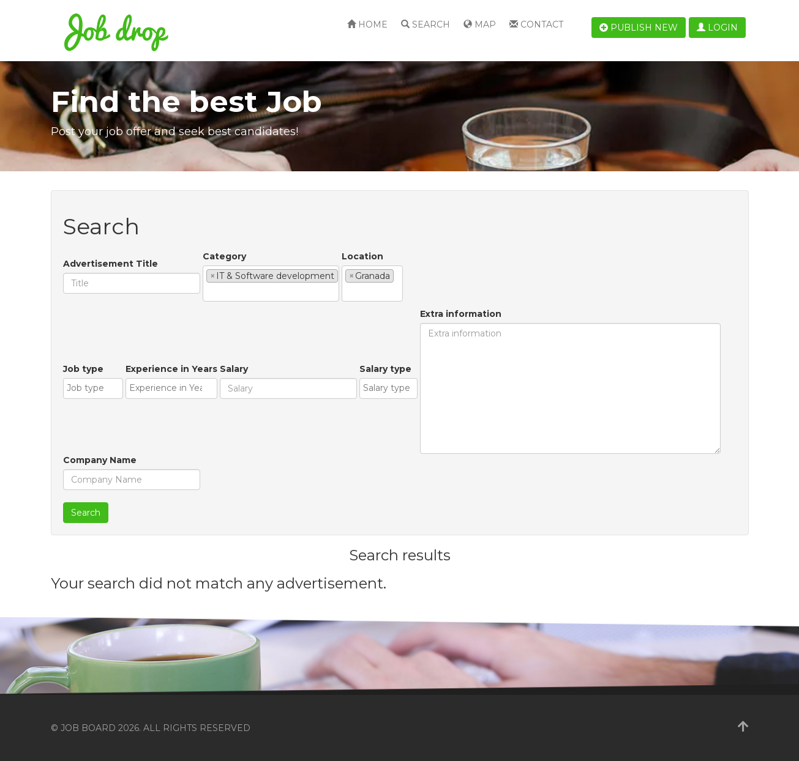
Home (367, 24)
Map (479, 24)
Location (362, 256)
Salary (234, 368)
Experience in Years (171, 368)
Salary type (385, 368)
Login (717, 27)
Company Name (100, 460)
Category (224, 256)
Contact (536, 24)
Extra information (460, 313)
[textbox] (209, 292)
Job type (83, 368)
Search (425, 24)
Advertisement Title (110, 263)
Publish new (638, 27)
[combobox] (271, 283)
